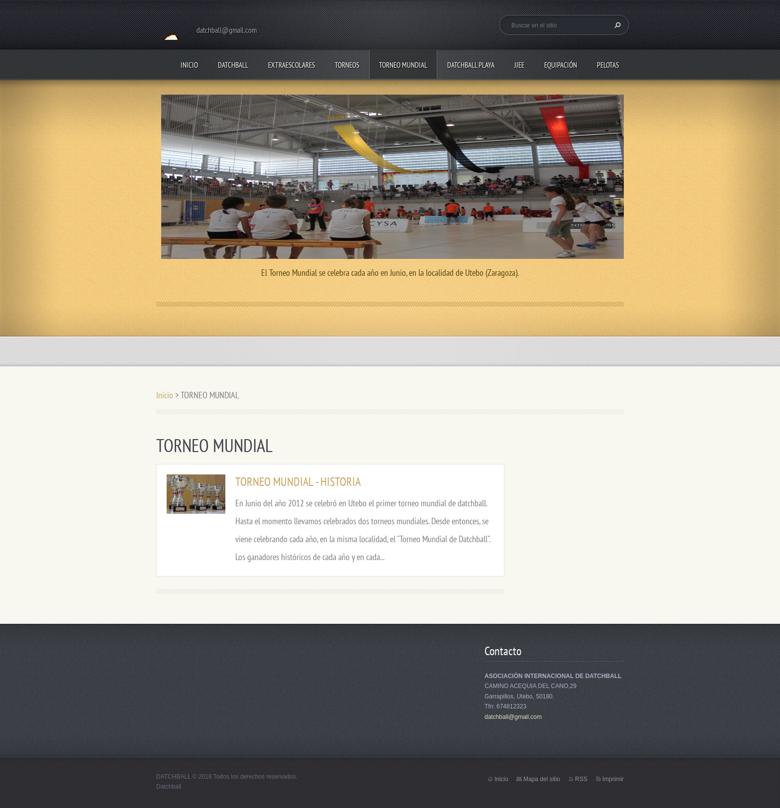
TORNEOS (347, 65)
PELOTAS (608, 65)
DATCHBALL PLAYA (470, 65)
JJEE (519, 65)
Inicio (189, 65)
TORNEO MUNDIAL (403, 65)
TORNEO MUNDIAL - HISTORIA (298, 481)
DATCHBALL (233, 65)
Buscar (616, 24)
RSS (581, 779)
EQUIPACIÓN (560, 65)
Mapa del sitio (541, 779)
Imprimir (613, 779)
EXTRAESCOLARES (291, 65)
